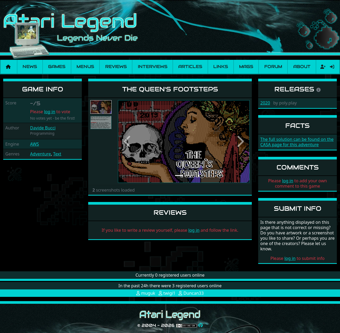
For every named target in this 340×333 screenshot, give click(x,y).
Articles (190, 66)
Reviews (116, 66)
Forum (273, 66)
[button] (128, 141)
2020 (265, 103)
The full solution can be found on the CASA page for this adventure (297, 141)
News (30, 66)
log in (49, 112)
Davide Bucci (43, 128)
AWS (34, 144)
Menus (85, 66)
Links (220, 66)
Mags (246, 66)
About (302, 66)
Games (56, 66)
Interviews (152, 66)
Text (57, 154)
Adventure (40, 154)
